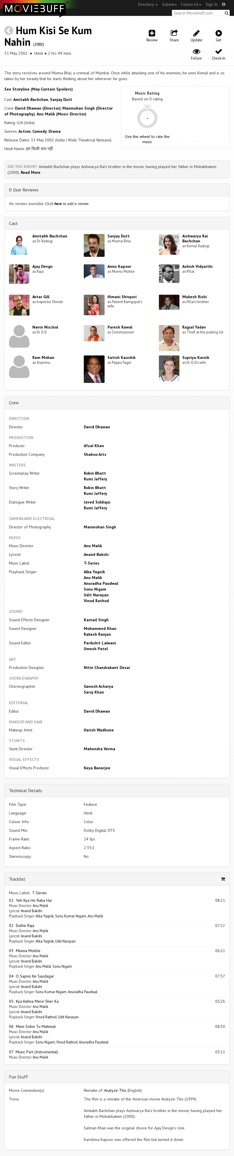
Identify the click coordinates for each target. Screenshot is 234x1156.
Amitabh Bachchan (30, 99)
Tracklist (17, 879)
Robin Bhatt (95, 473)
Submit (169, 4)
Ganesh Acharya (98, 686)
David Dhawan (97, 426)
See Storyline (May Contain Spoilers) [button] (38, 89)
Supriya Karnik (195, 357)
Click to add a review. (67, 203)
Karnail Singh (96, 619)
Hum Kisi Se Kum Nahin (48, 36)
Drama (55, 131)
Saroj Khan (94, 692)
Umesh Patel (96, 648)
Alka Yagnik (94, 571)
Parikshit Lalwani (100, 643)
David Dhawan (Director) (38, 108)
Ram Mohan (43, 357)
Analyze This (115, 1090)
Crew (14, 402)
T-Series (91, 563)
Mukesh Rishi (194, 296)
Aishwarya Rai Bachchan (195, 238)
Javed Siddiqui (97, 502)
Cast (13, 223)
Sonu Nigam (95, 589)
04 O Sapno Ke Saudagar (31, 976)
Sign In (212, 4)
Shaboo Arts (95, 454)
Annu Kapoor (119, 266)
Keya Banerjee (97, 767)
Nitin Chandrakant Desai (107, 667)
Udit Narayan (96, 595)
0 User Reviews (23, 190)
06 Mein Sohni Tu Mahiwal (32, 1026)
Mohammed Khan (100, 628)
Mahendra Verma (99, 748)
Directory (148, 4)
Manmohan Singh (100, 527)
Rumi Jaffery (95, 479)
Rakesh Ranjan (97, 634)
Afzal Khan (94, 445)
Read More (30, 172)
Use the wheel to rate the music (147, 139)
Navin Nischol (45, 327)
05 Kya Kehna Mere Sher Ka (34, 1001)
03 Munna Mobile (24, 950)
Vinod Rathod (96, 600)
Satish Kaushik (121, 357)
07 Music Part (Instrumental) (33, 1051)
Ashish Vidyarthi (197, 266)
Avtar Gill (40, 296)
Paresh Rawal (119, 327)
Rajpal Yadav (194, 327)
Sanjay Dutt (61, 99)
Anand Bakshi (96, 554)
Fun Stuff (18, 1077)
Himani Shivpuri (122, 296)
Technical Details (25, 790)
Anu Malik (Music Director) (61, 114)
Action (24, 131)
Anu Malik (93, 545)
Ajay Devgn (42, 266)
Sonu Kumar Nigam (70, 916)
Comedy (39, 131)
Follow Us (191, 4)
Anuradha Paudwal (101, 583)
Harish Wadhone (99, 730)
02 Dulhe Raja (21, 925)
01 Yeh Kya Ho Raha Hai (30, 900)
